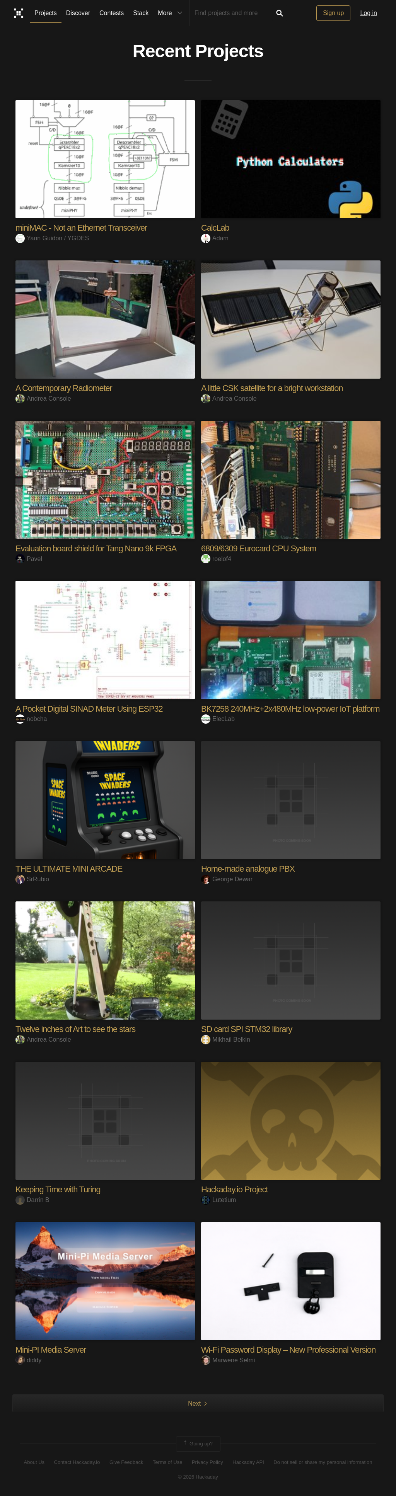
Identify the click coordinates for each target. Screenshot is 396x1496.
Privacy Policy (207, 1462)
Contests (111, 13)
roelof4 (216, 559)
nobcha (31, 719)
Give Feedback (126, 1462)
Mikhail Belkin (225, 1039)
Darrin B (32, 1200)
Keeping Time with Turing (58, 1189)
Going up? (197, 1444)
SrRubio (32, 879)
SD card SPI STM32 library (247, 1029)
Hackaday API (248, 1462)
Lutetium (218, 1200)
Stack (140, 13)
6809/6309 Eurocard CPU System (259, 548)
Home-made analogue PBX (248, 869)
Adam (215, 238)
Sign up (333, 13)
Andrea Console (43, 398)
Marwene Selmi (228, 1360)
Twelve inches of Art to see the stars (76, 1029)
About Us (34, 1462)
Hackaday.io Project (235, 1189)
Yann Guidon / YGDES (52, 238)
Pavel (28, 559)
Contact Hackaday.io (77, 1462)
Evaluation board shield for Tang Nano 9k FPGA (97, 548)
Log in (368, 13)
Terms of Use (168, 1462)
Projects (45, 13)
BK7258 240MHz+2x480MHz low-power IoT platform (291, 709)
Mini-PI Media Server (51, 1350)
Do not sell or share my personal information (322, 1462)
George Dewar (227, 879)
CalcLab (215, 228)
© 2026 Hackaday (198, 1477)
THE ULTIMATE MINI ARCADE (69, 869)
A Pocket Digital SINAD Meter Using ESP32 (90, 709)
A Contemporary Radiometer (64, 388)
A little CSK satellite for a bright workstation (273, 388)
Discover (78, 13)
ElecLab (218, 719)
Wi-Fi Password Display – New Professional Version (289, 1350)
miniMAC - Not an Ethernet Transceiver (82, 228)
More (172, 13)
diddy (28, 1360)
